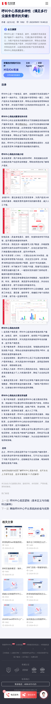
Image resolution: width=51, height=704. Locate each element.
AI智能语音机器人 (33, 644)
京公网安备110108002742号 (25, 698)
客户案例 (16, 657)
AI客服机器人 (45, 646)
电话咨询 (12, 695)
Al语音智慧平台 (42, 653)
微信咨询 (28, 695)
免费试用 (34, 657)
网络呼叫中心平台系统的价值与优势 (25, 508)
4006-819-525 (30, 684)
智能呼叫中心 (8, 644)
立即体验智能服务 (13, 75)
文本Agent (29, 64)
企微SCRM (15, 653)
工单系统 (6, 653)
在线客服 (20, 644)
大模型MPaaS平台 (28, 653)
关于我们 (25, 657)
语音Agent (41, 64)
